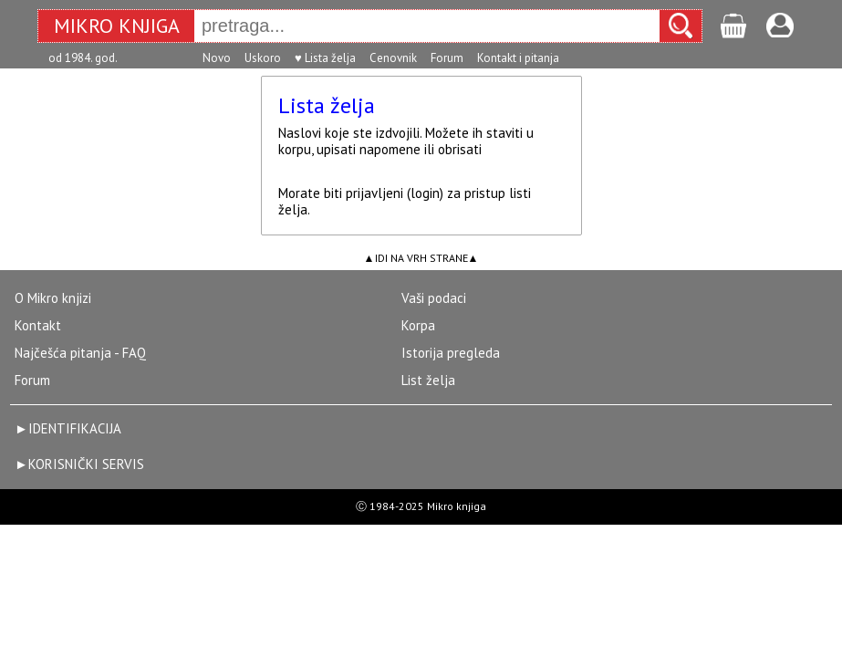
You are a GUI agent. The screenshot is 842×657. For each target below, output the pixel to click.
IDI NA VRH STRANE (421, 258)
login (425, 193)
